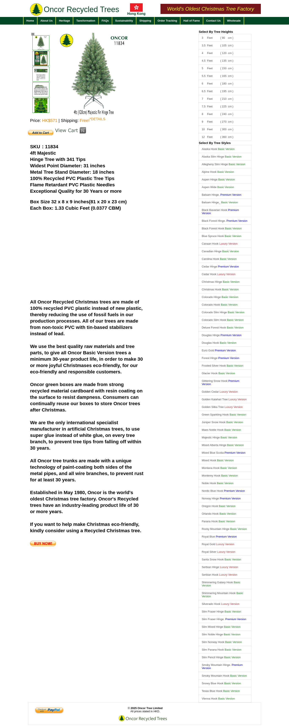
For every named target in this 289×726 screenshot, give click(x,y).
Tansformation (85, 20)
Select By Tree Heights (216, 31)
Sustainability (124, 20)
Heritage (64, 20)
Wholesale (234, 20)
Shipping (145, 20)
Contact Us (213, 20)
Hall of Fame (191, 20)
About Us (46, 20)
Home (30, 20)
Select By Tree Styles (215, 143)
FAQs (105, 20)
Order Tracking (167, 20)
